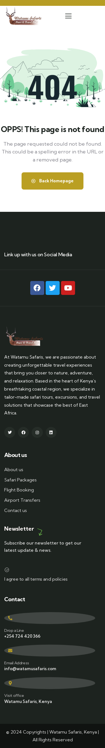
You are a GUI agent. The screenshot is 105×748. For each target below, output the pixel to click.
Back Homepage (52, 180)
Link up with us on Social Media (38, 254)
